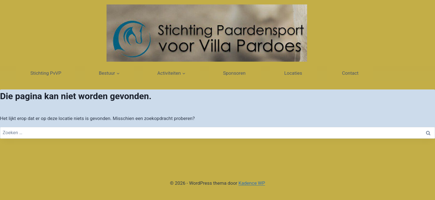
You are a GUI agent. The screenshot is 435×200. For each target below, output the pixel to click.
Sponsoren (235, 73)
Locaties (294, 73)
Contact (350, 73)
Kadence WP (252, 183)
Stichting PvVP (45, 73)
